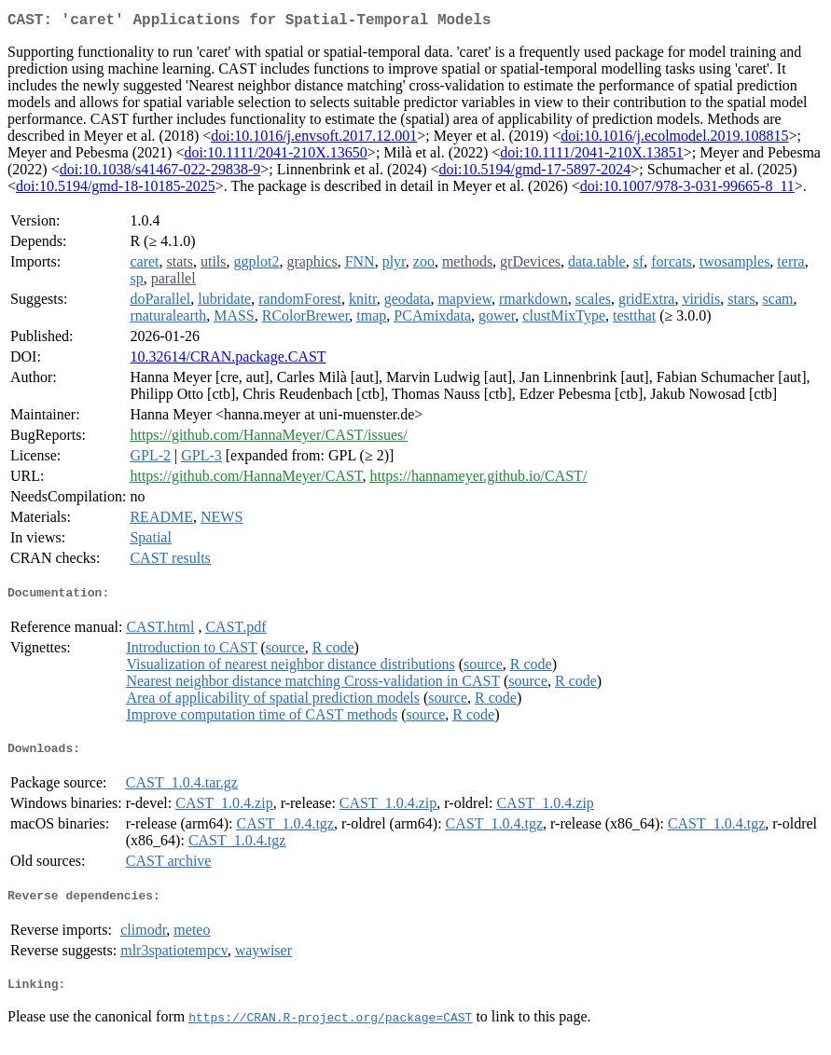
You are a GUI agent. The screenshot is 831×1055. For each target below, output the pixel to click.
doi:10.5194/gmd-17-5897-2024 (535, 173)
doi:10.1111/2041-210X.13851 (591, 156)
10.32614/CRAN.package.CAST (227, 360)
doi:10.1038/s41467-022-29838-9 (160, 173)
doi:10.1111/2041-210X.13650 (275, 156)
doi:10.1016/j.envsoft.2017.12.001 (314, 139)
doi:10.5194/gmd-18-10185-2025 (115, 190)
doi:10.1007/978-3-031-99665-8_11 (687, 190)
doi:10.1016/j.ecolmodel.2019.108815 (674, 139)
